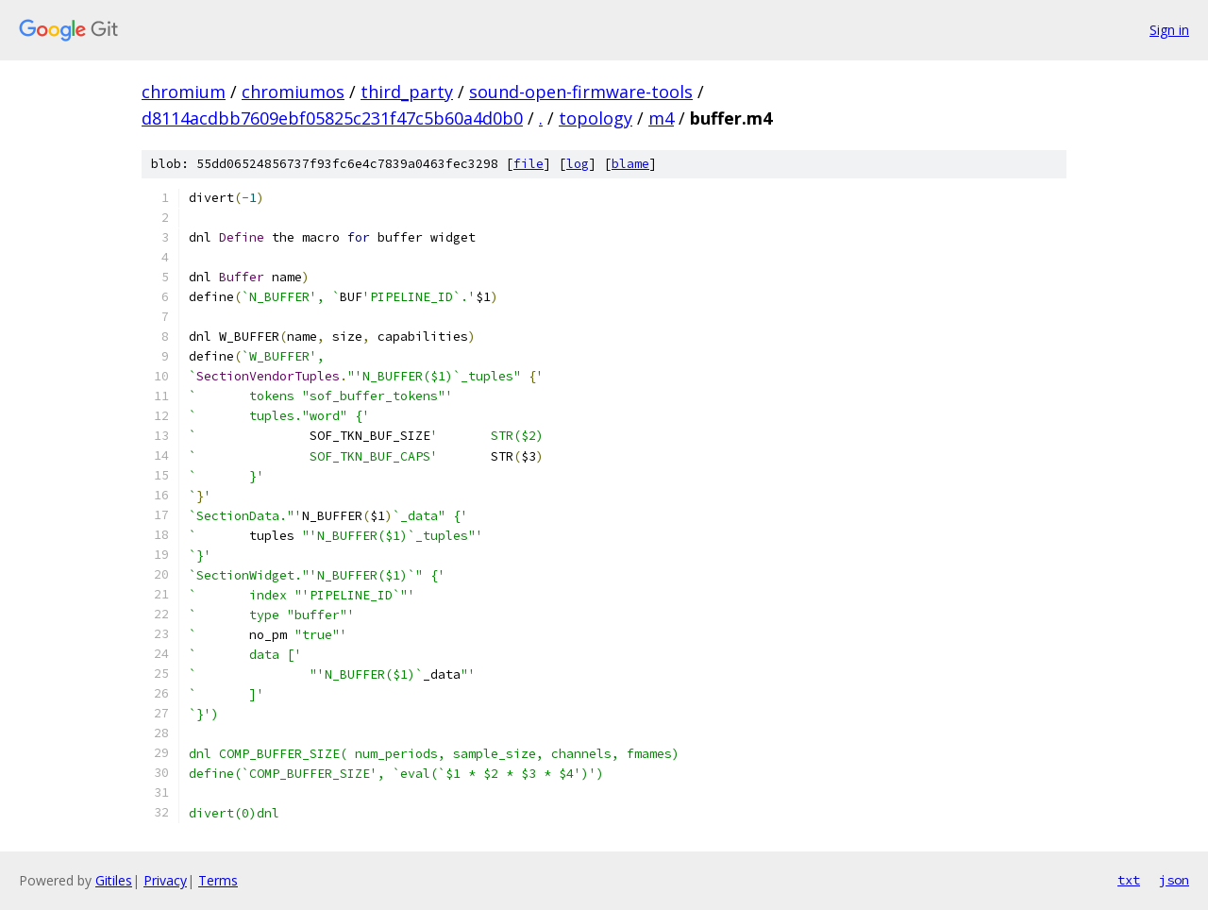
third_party (407, 91)
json (1174, 879)
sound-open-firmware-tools (581, 91)
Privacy (165, 880)
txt (1128, 879)
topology (595, 118)
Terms (218, 880)
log (577, 164)
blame (630, 164)
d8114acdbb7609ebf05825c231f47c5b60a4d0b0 (332, 118)
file (528, 164)
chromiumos (293, 91)
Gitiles (113, 880)
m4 (661, 118)
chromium (184, 91)
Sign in (1169, 30)
